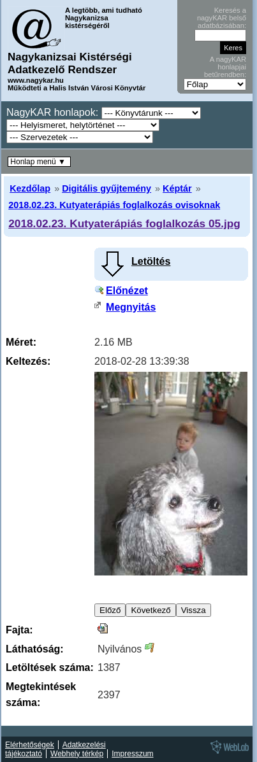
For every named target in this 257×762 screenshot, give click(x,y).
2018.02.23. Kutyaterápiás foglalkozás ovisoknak (114, 205)
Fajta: (19, 629)
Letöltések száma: (50, 667)
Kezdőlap (30, 188)
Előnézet (127, 290)
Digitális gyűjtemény (106, 188)
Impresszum (132, 753)
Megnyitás (131, 307)
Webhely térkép (76, 753)
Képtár (177, 188)
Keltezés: (28, 361)
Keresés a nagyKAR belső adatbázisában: (221, 17)
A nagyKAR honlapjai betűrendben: (225, 66)
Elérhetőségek (29, 744)
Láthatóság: (35, 649)
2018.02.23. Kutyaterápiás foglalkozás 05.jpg (124, 223)
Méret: (21, 342)
